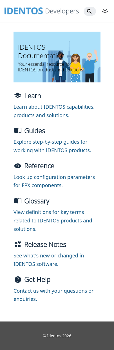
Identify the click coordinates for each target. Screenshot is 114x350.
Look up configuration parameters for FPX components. (54, 181)
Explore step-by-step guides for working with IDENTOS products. (52, 146)
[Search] (90, 11)
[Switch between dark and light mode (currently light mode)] (104, 11)
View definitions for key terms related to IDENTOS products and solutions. (53, 220)
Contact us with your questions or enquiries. (53, 295)
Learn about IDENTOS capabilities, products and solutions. (54, 111)
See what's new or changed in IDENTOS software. (49, 259)
